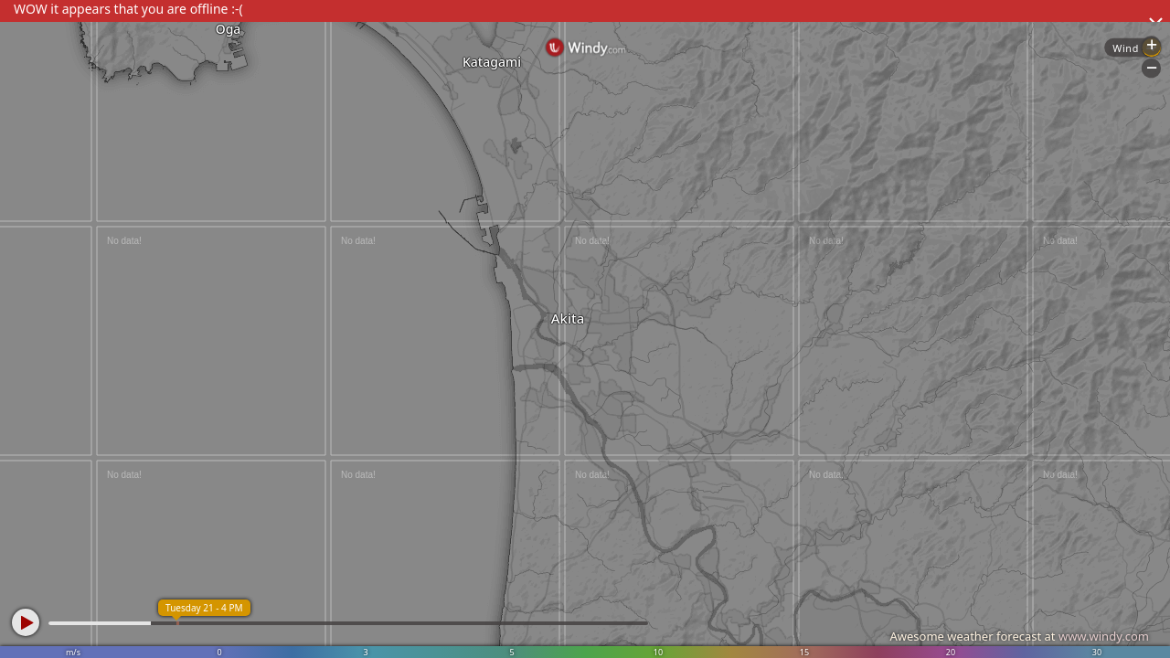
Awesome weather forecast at (1019, 636)
